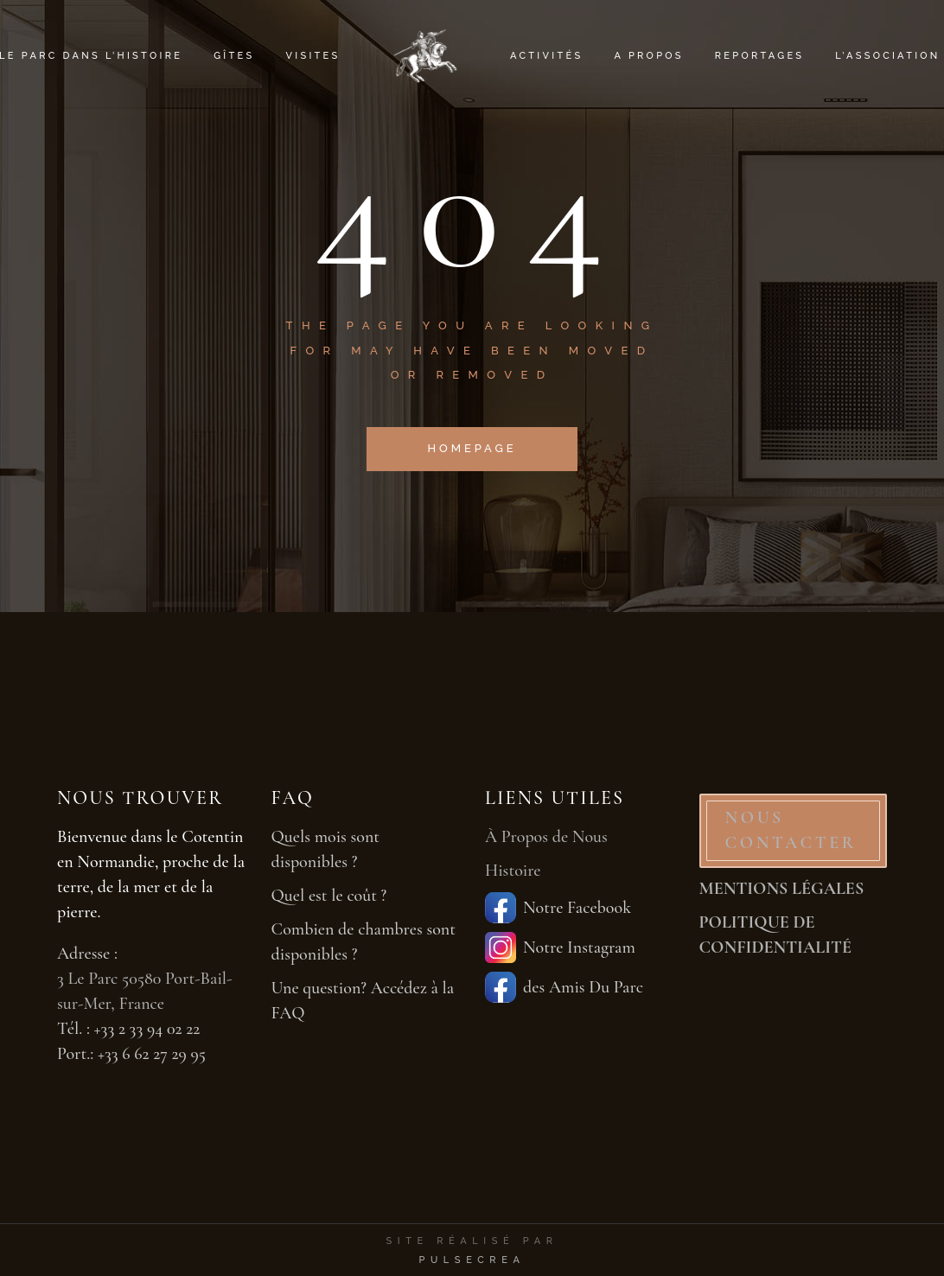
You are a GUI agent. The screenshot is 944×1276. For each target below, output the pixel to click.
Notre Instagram (560, 947)
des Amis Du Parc (564, 987)
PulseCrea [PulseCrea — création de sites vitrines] (471, 1260)
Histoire (513, 870)
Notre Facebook (558, 907)
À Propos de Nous (546, 836)
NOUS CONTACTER (791, 830)
